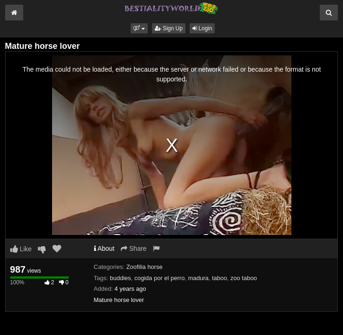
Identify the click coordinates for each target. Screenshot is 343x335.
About (104, 248)
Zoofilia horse (144, 266)
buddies (120, 278)
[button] (139, 28)
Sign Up (169, 28)
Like (21, 249)
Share (133, 248)
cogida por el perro (159, 278)
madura (198, 278)
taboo (219, 278)
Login (202, 28)
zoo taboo (244, 278)
